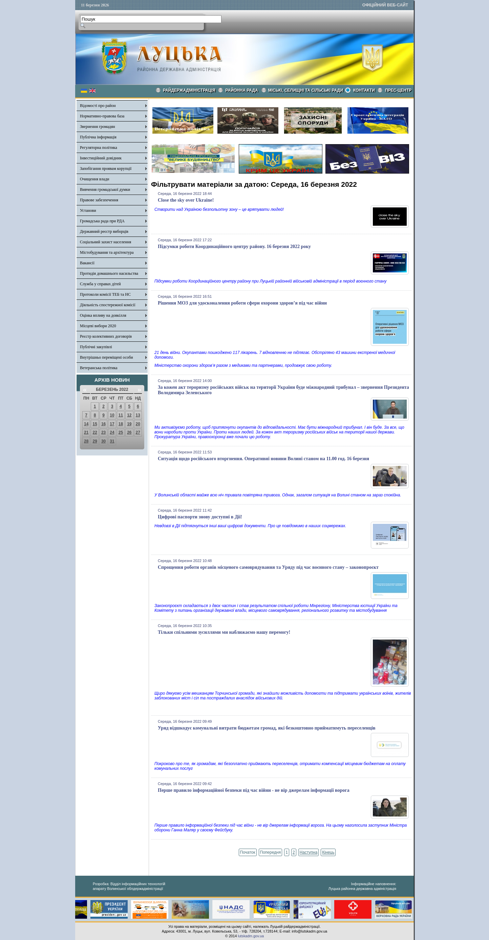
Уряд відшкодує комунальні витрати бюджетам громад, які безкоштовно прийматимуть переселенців (267, 728)
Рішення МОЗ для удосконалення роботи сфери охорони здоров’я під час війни (242, 303)
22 (94, 432)
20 (138, 424)
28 (86, 441)
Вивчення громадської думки (105, 189)
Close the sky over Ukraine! (186, 200)
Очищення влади (94, 179)
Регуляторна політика (98, 147)
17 (112, 424)
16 (103, 424)
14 (86, 424)
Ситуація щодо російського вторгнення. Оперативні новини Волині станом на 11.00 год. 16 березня (263, 458)
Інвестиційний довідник (101, 158)
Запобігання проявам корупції (105, 168)
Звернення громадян (97, 126)
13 (138, 415)
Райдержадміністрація (189, 90)
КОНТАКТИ (364, 90)
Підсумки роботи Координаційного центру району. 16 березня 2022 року (234, 246)
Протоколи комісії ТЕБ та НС (105, 294)
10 (112, 415)
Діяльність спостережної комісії (107, 305)
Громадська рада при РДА (102, 221)
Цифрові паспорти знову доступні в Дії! (200, 516)
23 (103, 432)
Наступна (309, 852)
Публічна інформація (98, 137)
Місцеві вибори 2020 (98, 325)
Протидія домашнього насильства (109, 273)
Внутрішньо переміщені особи (106, 357)
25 (121, 432)
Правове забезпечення (99, 200)
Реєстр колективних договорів (106, 336)
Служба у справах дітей (100, 284)
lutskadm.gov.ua (251, 936)
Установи (88, 210)
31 (112, 441)
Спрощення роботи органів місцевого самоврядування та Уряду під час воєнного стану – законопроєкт (268, 567)
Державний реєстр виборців (104, 231)
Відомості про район (98, 105)
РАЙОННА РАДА (242, 90)
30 (103, 441)
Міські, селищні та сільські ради (305, 90)
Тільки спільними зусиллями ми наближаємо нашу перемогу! (224, 632)
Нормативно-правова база (102, 116)
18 (121, 424)
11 (121, 415)
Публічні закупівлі (96, 346)
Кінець (328, 852)
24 (112, 432)
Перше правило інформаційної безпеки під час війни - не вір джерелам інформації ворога (253, 790)
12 (129, 415)
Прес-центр (398, 90)
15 (94, 424)
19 (129, 424)
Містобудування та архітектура (107, 252)
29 (94, 441)
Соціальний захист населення (105, 242)
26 (129, 432)
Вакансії (87, 263)
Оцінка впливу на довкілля (103, 315)
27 (138, 432)
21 (86, 432)
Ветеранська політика (99, 367)
